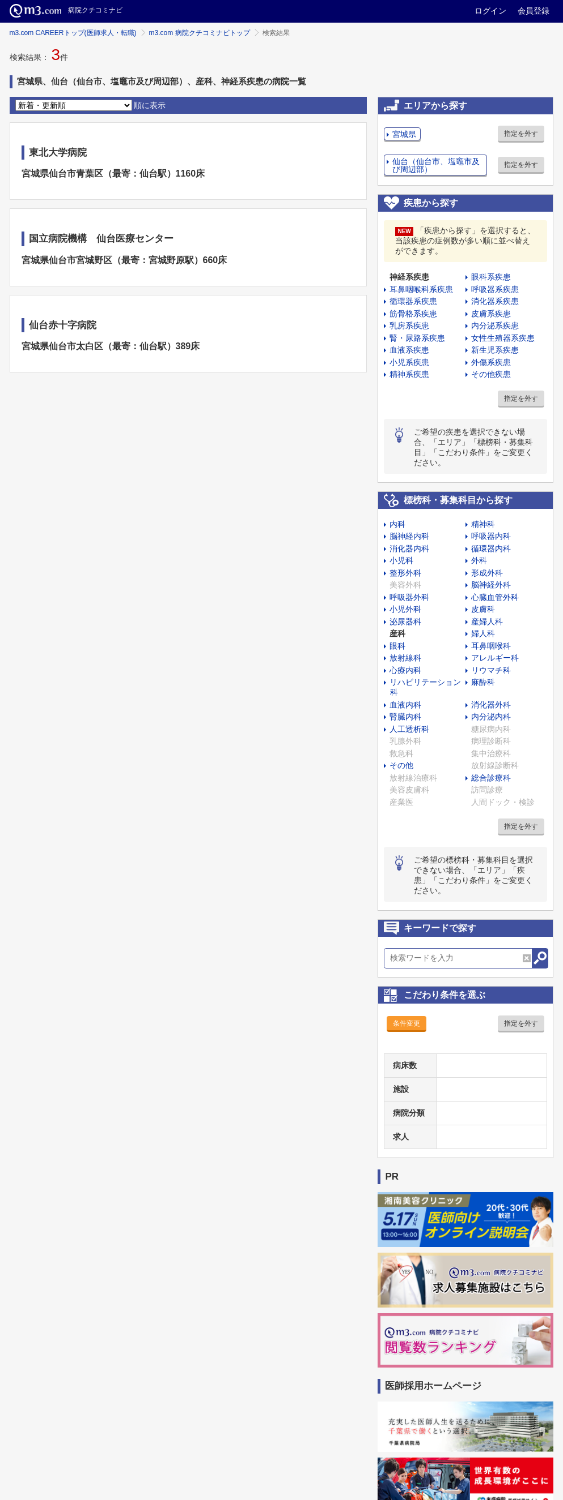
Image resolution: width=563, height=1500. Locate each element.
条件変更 (406, 1023)
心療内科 (405, 670)
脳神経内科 (409, 536)
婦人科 (483, 633)
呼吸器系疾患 (495, 289)
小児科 (401, 560)
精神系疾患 (409, 374)
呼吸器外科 (409, 597)
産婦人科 (487, 621)
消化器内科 (409, 548)
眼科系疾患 (491, 276)
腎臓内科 (405, 716)
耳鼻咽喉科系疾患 (421, 289)
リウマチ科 (491, 670)
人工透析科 (409, 729)
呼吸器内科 (491, 536)
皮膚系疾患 (491, 313)
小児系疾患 (409, 362)
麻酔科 (483, 682)
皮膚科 (483, 609)
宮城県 (404, 134)
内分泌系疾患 (495, 325)
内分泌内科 (491, 716)
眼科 (397, 645)
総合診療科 (491, 777)
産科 (397, 633)
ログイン (490, 10)
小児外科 (405, 609)
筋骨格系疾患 (413, 313)
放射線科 (405, 657)
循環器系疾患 (413, 301)
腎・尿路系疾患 (417, 337)
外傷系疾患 (491, 362)
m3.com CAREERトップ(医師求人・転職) (73, 33)
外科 (479, 560)
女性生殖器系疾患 (503, 337)
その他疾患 (491, 374)
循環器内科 (491, 548)
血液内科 (405, 704)
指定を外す (521, 134)
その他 (401, 765)
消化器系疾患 (495, 301)
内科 (397, 524)
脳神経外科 (491, 584)
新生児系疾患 (495, 349)
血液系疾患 (409, 349)
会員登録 (533, 10)
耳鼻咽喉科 (491, 645)
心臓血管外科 (495, 597)
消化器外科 (491, 704)
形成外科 (487, 572)
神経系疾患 (409, 276)
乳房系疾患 (409, 325)
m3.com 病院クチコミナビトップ (199, 33)
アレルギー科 (495, 657)
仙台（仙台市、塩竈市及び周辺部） (436, 165)
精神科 (483, 524)
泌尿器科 (405, 621)
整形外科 (405, 572)
